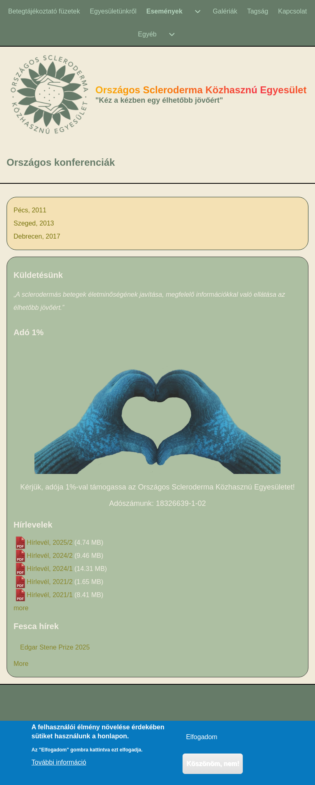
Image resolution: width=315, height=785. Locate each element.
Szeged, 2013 (34, 223)
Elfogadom (201, 741)
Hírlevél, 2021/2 (50, 581)
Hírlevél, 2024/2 (50, 555)
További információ (59, 767)
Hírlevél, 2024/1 (50, 568)
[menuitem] (44, 11)
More (21, 663)
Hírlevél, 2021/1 (50, 594)
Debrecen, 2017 (37, 236)
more (21, 608)
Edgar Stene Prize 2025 (55, 647)
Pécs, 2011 (30, 210)
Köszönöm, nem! (212, 768)
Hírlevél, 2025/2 (50, 542)
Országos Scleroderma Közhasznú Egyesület (201, 89)
